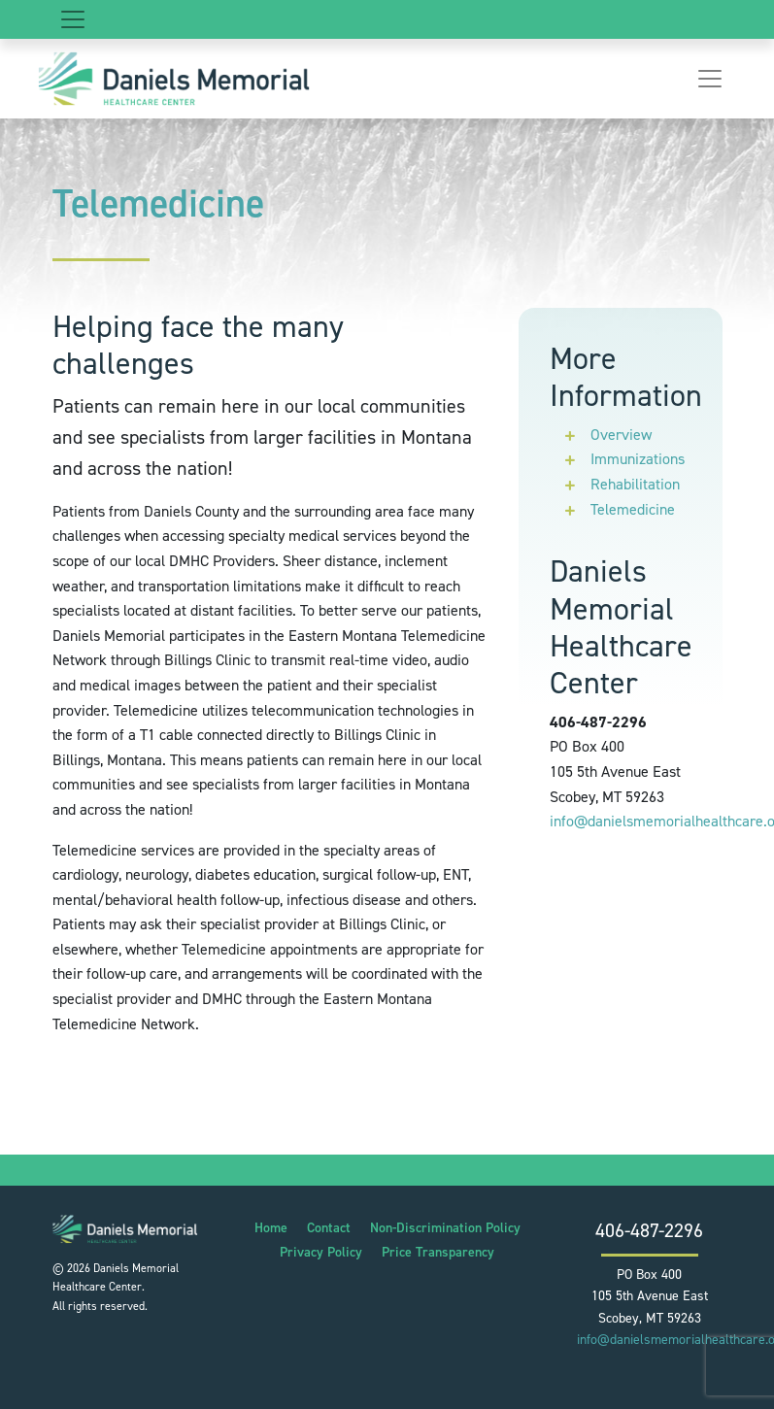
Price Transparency (438, 1252)
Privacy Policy (321, 1252)
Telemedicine (632, 509)
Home (270, 1228)
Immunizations (637, 459)
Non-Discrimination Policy (445, 1228)
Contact (329, 1228)
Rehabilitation (635, 484)
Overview (621, 434)
